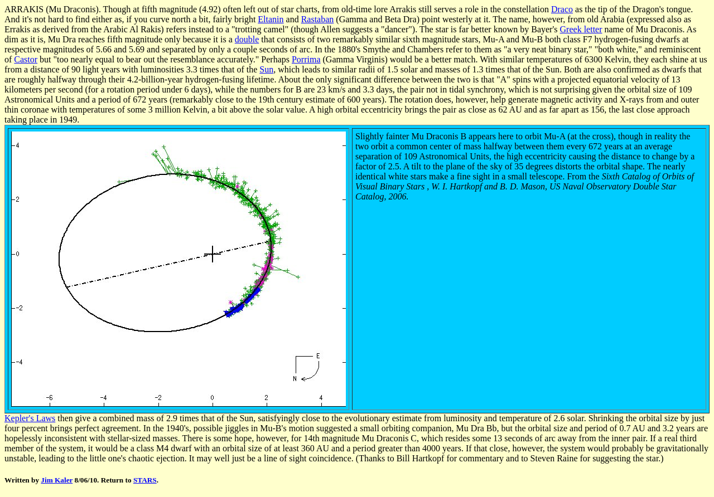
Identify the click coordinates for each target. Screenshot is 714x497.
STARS (145, 480)
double (247, 39)
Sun (266, 69)
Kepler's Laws (29, 418)
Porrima (306, 59)
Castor (25, 59)
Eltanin (270, 19)
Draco (562, 9)
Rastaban (317, 19)
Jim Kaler (57, 480)
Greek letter (581, 29)
